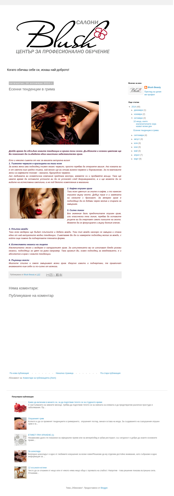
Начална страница (64, 373)
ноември (138, 114)
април (137, 155)
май (136, 151)
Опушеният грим (36, 418)
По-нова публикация (19, 373)
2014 (134, 107)
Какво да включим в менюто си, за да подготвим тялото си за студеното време (65, 402)
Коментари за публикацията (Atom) (39, 378)
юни (136, 147)
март (136, 159)
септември (139, 135)
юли (136, 143)
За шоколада (34, 451)
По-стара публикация (110, 373)
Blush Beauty (154, 87)
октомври (138, 118)
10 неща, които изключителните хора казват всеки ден (144, 123)
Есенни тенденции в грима (146, 130)
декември (139, 110)
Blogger (104, 488)
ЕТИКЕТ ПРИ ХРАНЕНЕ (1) (41, 435)
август (137, 139)
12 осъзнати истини (37, 467)
